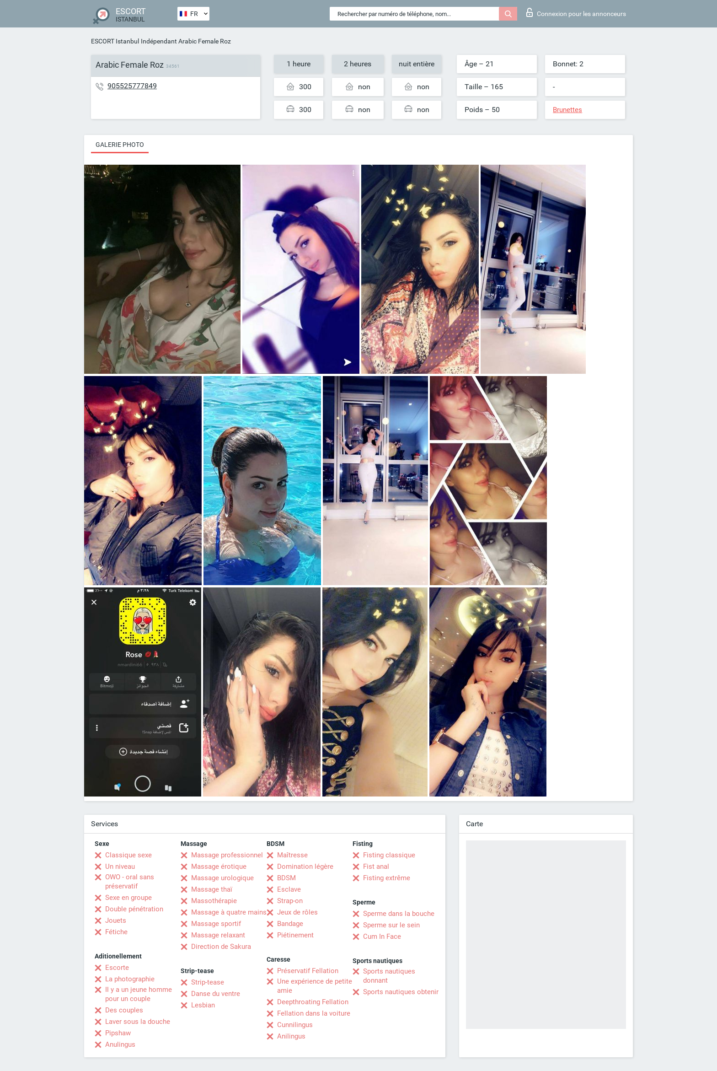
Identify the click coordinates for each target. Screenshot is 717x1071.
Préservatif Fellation (307, 971)
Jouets (115, 920)
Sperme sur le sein (391, 925)
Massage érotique (218, 866)
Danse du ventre (215, 994)
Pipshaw (118, 1033)
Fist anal (376, 866)
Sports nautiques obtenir (401, 992)
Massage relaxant (218, 935)
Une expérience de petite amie (314, 986)
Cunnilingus (295, 1025)
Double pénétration (134, 909)
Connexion (576, 12)
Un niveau (120, 866)
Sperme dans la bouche (398, 914)
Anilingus (291, 1036)
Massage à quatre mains (229, 912)
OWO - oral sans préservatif (129, 881)
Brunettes (567, 110)
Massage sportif (216, 924)
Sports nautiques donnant (389, 976)
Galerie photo (120, 144)
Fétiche (116, 932)
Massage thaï (211, 889)
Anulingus (120, 1044)
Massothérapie (214, 901)
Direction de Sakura (221, 946)
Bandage (290, 924)
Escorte (117, 967)
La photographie (130, 979)
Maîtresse (292, 855)
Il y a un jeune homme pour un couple (138, 994)
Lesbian (203, 1005)
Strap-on (290, 901)
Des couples (124, 1010)
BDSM (286, 878)
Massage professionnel (227, 855)
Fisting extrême (386, 878)
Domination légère (305, 866)
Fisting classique (389, 855)
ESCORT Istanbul (115, 41)
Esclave (289, 889)
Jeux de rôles (297, 912)
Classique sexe (128, 855)
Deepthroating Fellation (312, 1002)
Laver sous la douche (137, 1021)
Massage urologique (222, 878)
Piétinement (295, 935)
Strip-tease (207, 982)
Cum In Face (382, 936)
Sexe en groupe (128, 897)
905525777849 (132, 85)
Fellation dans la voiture (313, 1013)
